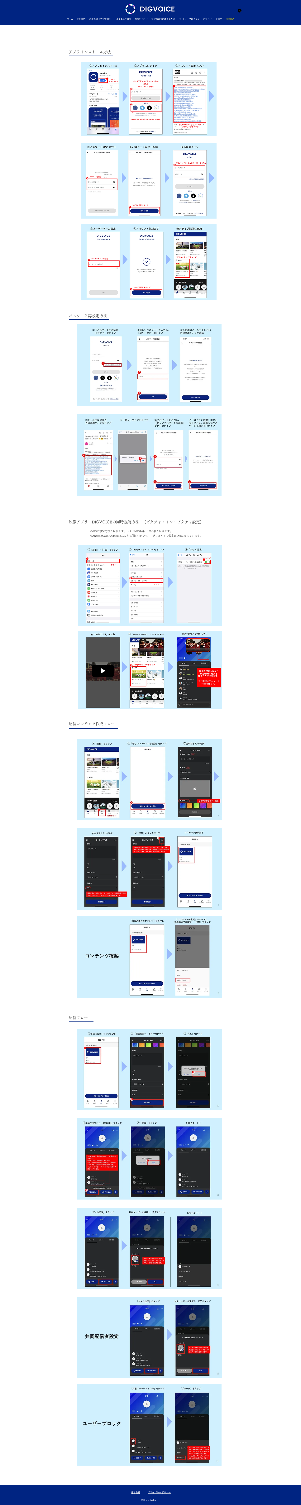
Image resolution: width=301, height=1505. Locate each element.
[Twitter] (239, 10)
